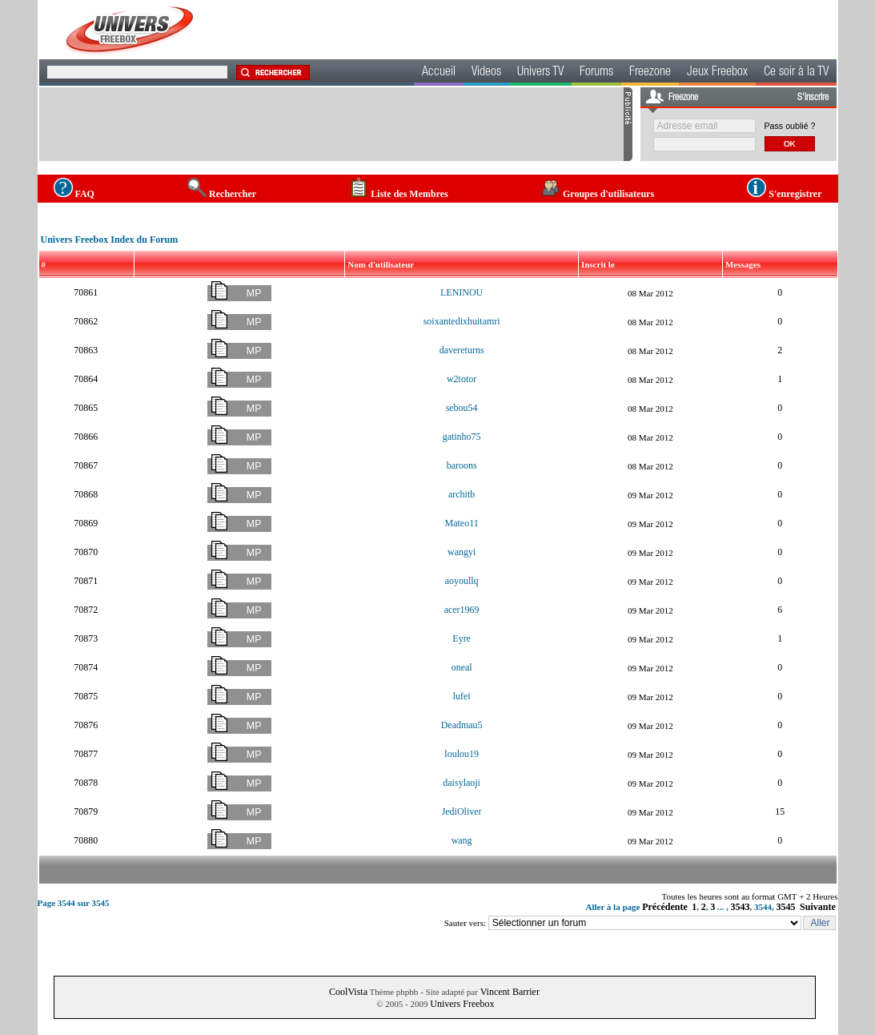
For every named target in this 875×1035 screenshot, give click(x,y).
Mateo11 (462, 523)
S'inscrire (813, 98)
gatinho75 (462, 436)
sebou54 (462, 407)
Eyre (461, 638)
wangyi (462, 552)
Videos (486, 72)
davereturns (462, 350)
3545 (786, 906)
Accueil (439, 72)
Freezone (650, 72)
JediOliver (462, 811)
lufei (462, 696)
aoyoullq (462, 580)
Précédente (665, 906)
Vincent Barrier (510, 991)
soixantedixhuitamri (461, 321)
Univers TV (540, 72)
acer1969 (462, 609)
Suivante (818, 906)
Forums (596, 72)
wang (462, 840)
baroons (462, 465)
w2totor (461, 379)
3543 (740, 906)
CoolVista (348, 991)
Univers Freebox (462, 1003)
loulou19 (461, 753)
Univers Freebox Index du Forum (110, 239)
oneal (462, 667)
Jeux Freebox (717, 72)
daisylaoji (461, 782)
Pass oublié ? (790, 126)
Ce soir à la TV (796, 72)
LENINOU (461, 292)
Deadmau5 (462, 725)
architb (461, 494)
